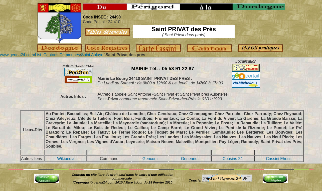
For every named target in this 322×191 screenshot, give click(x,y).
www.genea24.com (17, 55)
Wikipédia (65, 159)
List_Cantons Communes (57, 55)
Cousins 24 (233, 159)
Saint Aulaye (92, 55)
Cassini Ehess (278, 159)
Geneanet (190, 159)
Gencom (149, 159)
